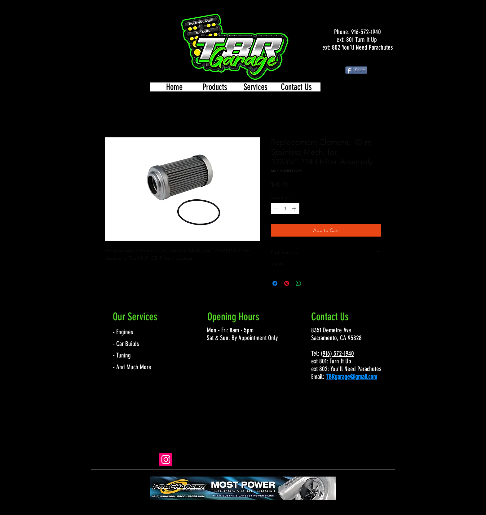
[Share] (356, 70)
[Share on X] (310, 283)
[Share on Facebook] (275, 283)
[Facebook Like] (357, 60)
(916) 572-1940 (337, 353)
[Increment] (294, 208)
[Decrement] (276, 208)
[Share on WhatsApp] (298, 283)
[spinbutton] (285, 208)
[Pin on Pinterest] (286, 283)
